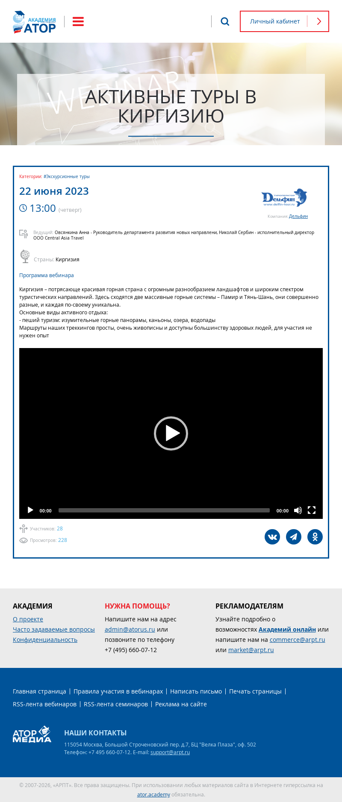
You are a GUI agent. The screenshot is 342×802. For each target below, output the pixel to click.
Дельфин (298, 216)
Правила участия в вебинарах (118, 691)
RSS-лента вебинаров (45, 704)
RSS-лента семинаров (116, 704)
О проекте (28, 619)
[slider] (164, 510)
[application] (171, 433)
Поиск (225, 21)
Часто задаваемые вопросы (54, 629)
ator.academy (153, 794)
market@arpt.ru (251, 650)
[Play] (30, 510)
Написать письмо (196, 691)
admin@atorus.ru (130, 629)
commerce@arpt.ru (297, 639)
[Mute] (298, 510)
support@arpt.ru (170, 752)
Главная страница (39, 691)
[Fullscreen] (311, 510)
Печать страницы (255, 691)
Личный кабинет (275, 21)
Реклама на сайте (181, 704)
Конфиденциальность (45, 639)
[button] (171, 433)
